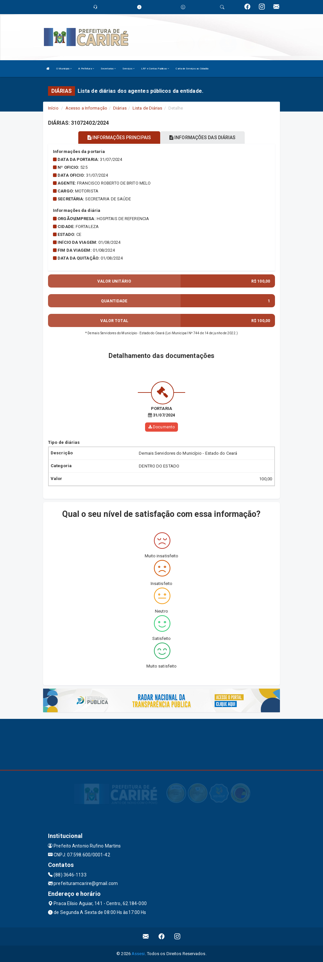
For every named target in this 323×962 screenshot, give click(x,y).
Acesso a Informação (86, 108)
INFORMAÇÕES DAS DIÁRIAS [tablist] (202, 137)
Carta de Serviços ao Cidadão (192, 68)
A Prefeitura (86, 68)
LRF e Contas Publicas (155, 68)
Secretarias (108, 68)
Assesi (138, 953)
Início (53, 108)
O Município (64, 68)
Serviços (128, 68)
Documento (161, 426)
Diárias (120, 108)
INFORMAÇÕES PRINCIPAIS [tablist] (119, 137)
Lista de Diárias (147, 108)
